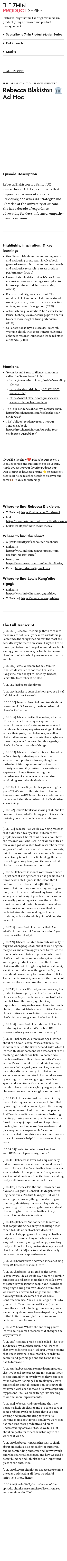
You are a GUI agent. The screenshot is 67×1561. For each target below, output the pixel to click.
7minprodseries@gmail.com (32, 568)
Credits (11, 52)
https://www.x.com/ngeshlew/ (40, 598)
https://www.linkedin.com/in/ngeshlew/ (31, 593)
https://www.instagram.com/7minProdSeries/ (34, 563)
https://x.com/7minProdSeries (39, 541)
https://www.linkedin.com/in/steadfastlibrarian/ (36, 521)
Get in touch (14, 43)
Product (22, 8)
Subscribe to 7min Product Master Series (34, 34)
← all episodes (13, 71)
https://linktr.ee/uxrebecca (35, 526)
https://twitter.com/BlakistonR (40, 512)
